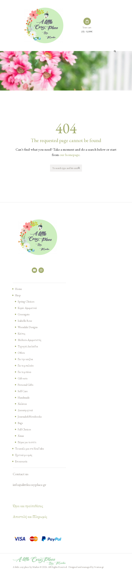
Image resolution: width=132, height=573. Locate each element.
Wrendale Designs (29, 328)
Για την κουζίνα (26, 360)
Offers (21, 353)
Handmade (24, 398)
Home (19, 289)
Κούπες (22, 334)
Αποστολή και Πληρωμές (30, 517)
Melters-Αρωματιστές (30, 341)
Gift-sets (23, 379)
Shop (18, 296)
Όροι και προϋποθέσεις (28, 506)
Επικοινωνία (21, 462)
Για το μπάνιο (25, 373)
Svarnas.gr (99, 567)
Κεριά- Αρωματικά (28, 309)
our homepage (69, 155)
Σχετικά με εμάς (23, 456)
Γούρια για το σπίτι (27, 443)
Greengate (24, 315)
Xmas (21, 436)
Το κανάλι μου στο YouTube (30, 449)
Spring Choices (27, 302)
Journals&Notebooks (31, 417)
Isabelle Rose (26, 321)
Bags (21, 424)
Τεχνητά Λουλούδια (28, 347)
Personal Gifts (26, 385)
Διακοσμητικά (25, 411)
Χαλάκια (22, 404)
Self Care (23, 392)
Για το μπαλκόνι (26, 366)
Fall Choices (25, 430)
